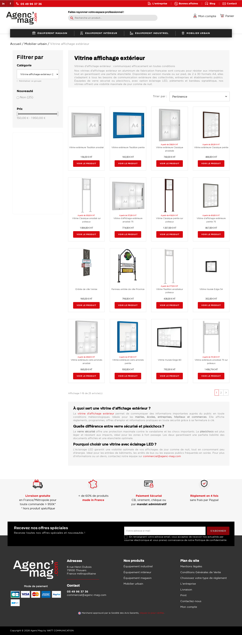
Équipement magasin (138, 577)
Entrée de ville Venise (86, 289)
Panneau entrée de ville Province (128, 289)
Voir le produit (86, 164)
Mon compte (188, 606)
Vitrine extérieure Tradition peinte (128, 147)
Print (183, 595)
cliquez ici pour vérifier (152, 613)
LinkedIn (3, 3)
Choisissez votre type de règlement (203, 577)
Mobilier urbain (133, 583)
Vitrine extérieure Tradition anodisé (86, 147)
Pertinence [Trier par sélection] (199, 96)
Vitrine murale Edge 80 (169, 360)
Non (26, 97)
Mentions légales (191, 566)
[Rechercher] (112, 18)
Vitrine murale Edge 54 (211, 289)
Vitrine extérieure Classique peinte (211, 147)
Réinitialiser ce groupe (29, 81)
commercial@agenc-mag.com (162, 456)
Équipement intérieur (137, 572)
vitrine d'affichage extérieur (96, 413)
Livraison (186, 589)
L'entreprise (159, 3)
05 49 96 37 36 (29, 3)
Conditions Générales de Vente (200, 572)
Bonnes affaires (188, 3)
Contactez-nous (190, 601)
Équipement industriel (138, 566)
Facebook (10, 3)
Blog (212, 3)
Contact (232, 3)
